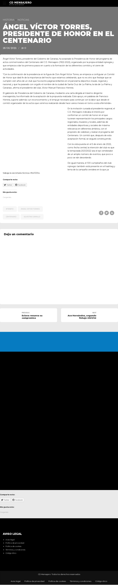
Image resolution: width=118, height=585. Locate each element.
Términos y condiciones (15, 550)
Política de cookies (13, 547)
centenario (11, 217)
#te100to (10, 209)
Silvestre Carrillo (32, 217)
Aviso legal (10, 540)
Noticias (23, 19)
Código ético (11, 553)
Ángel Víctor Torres (30, 209)
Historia (8, 19)
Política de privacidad (15, 543)
